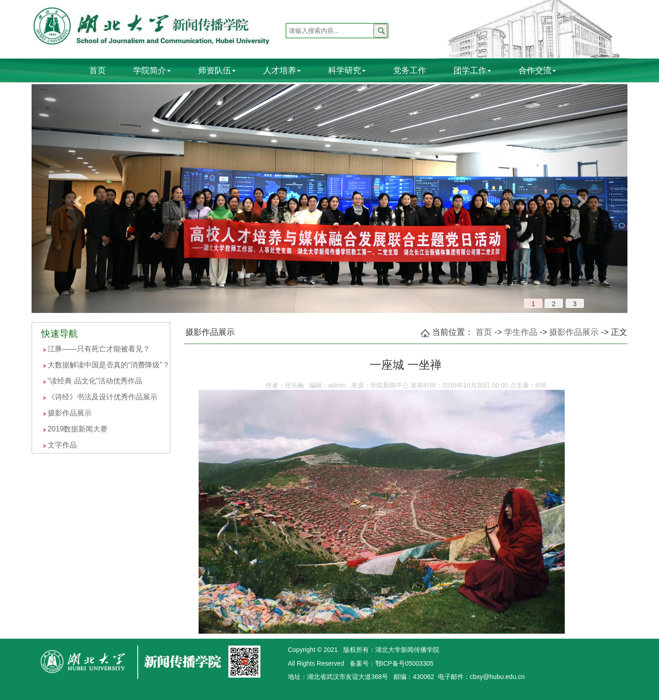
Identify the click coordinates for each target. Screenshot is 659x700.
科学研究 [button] (347, 70)
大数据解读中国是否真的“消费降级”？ (109, 365)
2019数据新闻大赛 (78, 429)
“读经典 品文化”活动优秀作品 (95, 381)
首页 (97, 70)
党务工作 (409, 70)
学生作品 (520, 332)
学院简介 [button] (152, 70)
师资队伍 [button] (217, 70)
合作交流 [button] (537, 70)
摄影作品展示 (70, 413)
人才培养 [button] (282, 70)
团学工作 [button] (472, 70)
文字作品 (62, 445)
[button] (76, 198)
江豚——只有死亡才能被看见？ (99, 349)
